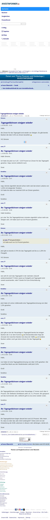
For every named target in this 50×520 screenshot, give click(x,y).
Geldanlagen (5, 512)
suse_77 (3, 146)
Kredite (22, 512)
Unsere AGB (4, 517)
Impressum (21, 517)
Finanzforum (6, 20)
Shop (4, 35)
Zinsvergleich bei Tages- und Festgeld (19, 71)
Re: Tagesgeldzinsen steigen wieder (16, 151)
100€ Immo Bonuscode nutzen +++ (18, 73)
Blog (4, 28)
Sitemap (28, 517)
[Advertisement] (25, 101)
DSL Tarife (44, 512)
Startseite (5, 9)
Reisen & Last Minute (25, 514)
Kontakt (5, 39)
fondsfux (3, 171)
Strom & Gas (36, 512)
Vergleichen (6, 16)
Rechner (4, 12)
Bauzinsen (29, 512)
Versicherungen (14, 512)
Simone (3, 118)
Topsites (5, 31)
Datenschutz (13, 517)
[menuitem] (15, 82)
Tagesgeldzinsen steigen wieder (12, 114)
